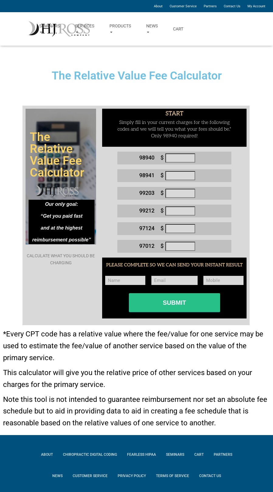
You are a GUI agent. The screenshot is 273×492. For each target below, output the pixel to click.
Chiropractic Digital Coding (90, 454)
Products (120, 28)
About (158, 6)
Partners (210, 6)
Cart (178, 28)
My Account (256, 6)
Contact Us (232, 6)
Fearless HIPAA (141, 454)
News (152, 28)
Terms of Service (172, 476)
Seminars (49, 28)
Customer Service (183, 6)
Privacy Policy (132, 476)
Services (84, 28)
